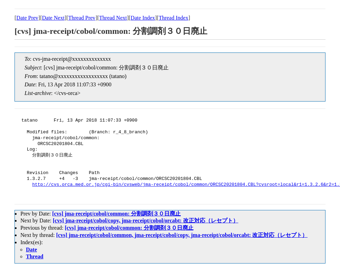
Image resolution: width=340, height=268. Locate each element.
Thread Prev (81, 18)
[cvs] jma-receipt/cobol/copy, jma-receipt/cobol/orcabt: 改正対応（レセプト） (145, 220)
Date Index (143, 18)
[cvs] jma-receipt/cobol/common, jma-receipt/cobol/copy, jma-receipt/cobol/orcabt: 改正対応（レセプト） (182, 235)
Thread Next (113, 18)
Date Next (53, 18)
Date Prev (27, 18)
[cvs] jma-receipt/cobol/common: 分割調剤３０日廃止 (116, 214)
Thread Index (173, 18)
